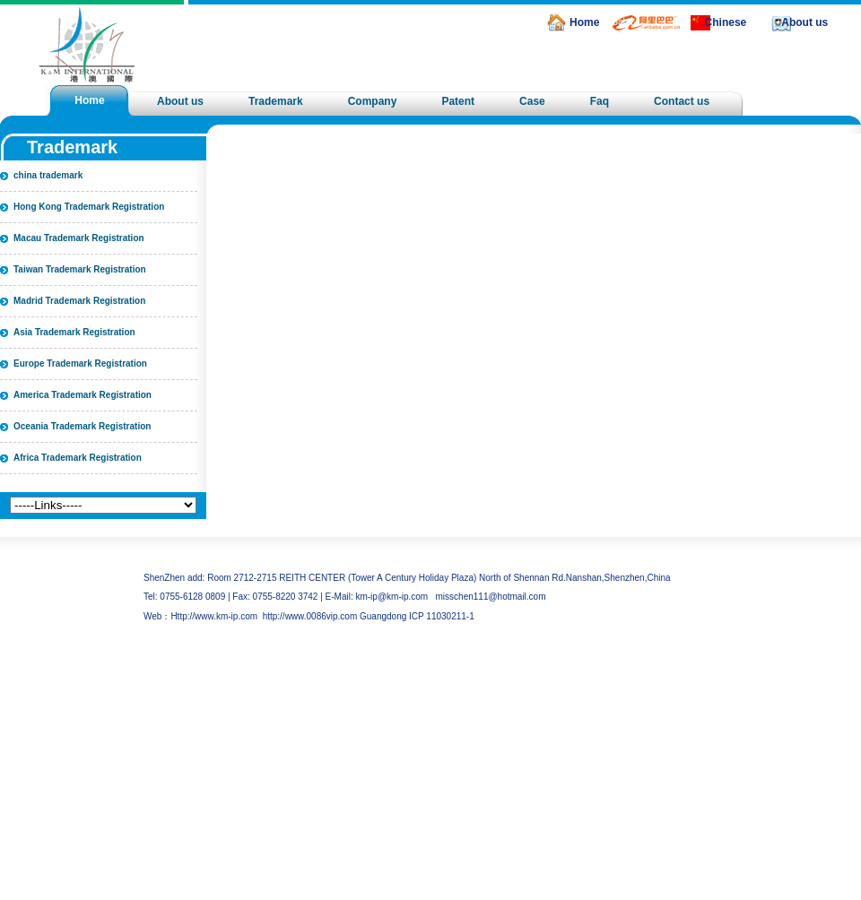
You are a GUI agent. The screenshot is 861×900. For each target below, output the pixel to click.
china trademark (48, 175)
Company (372, 101)
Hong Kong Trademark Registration (88, 207)
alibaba (618, 22)
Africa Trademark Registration (77, 458)
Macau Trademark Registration (78, 238)
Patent (457, 101)
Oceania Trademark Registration (82, 426)
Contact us (681, 101)
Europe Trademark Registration (80, 363)
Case (532, 101)
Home (584, 22)
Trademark (275, 101)
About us (804, 22)
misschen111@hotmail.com (491, 596)
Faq (599, 101)
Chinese (726, 22)
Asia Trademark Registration (74, 332)
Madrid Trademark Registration (79, 301)
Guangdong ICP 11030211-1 (417, 616)
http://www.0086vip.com (310, 616)
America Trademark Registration (82, 395)
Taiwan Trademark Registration (79, 269)
